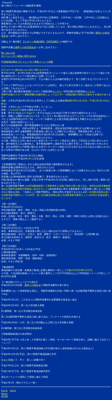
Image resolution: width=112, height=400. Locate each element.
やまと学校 (7, 360)
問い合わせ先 (8, 53)
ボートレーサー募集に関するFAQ (18, 56)
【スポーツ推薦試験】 (34, 41)
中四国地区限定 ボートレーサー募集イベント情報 (27, 62)
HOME (4, 396)
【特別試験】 (53, 41)
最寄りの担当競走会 (25, 47)
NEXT (13, 390)
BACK (4, 390)
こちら (57, 91)
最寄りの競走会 (32, 285)
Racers (4, 393)
